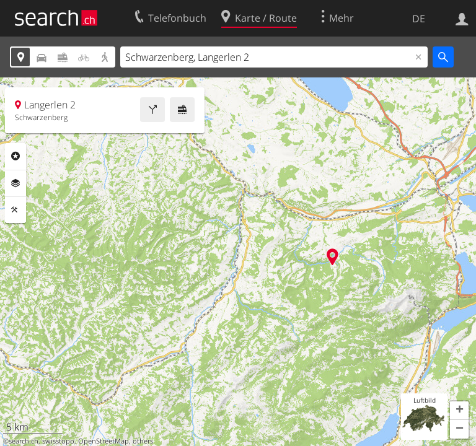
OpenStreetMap (103, 441)
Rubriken (15, 156)
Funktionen (15, 210)
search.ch (23, 441)
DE (418, 18)
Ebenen (15, 183)
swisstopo (58, 441)
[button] (459, 410)
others (143, 441)
